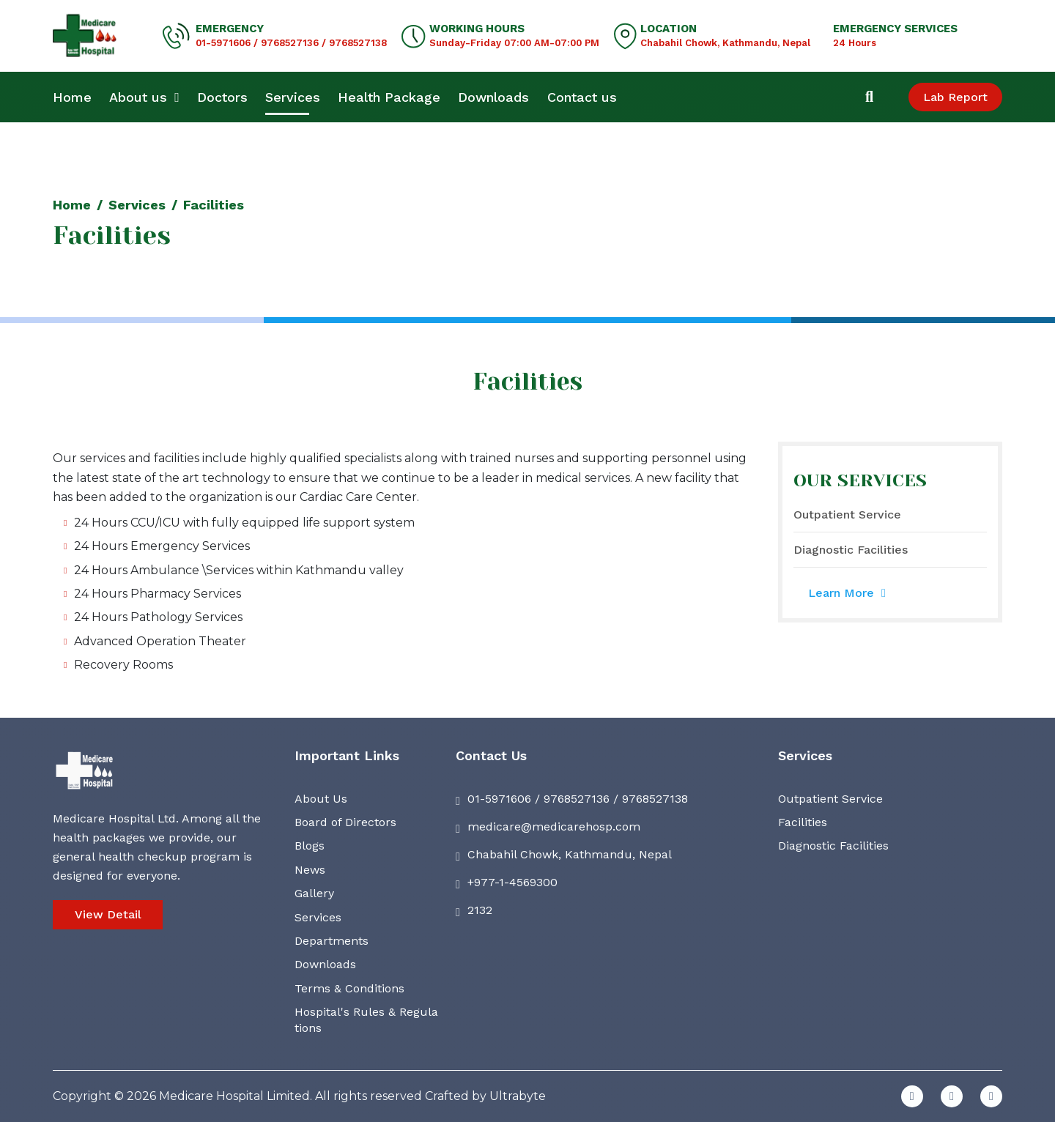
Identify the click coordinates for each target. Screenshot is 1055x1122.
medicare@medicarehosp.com (553, 826)
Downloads (493, 97)
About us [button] (144, 97)
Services (292, 97)
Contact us (582, 97)
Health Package (389, 97)
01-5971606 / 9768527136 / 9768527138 (291, 42)
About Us (321, 799)
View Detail (108, 914)
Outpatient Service (847, 514)
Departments (332, 941)
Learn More (847, 593)
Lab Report (955, 97)
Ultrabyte (517, 1096)
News (310, 870)
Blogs (310, 845)
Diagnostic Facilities (850, 550)
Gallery (314, 893)
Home (72, 97)
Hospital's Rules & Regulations (366, 1020)
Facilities (802, 822)
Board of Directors (345, 822)
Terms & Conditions (349, 988)
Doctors (222, 97)
